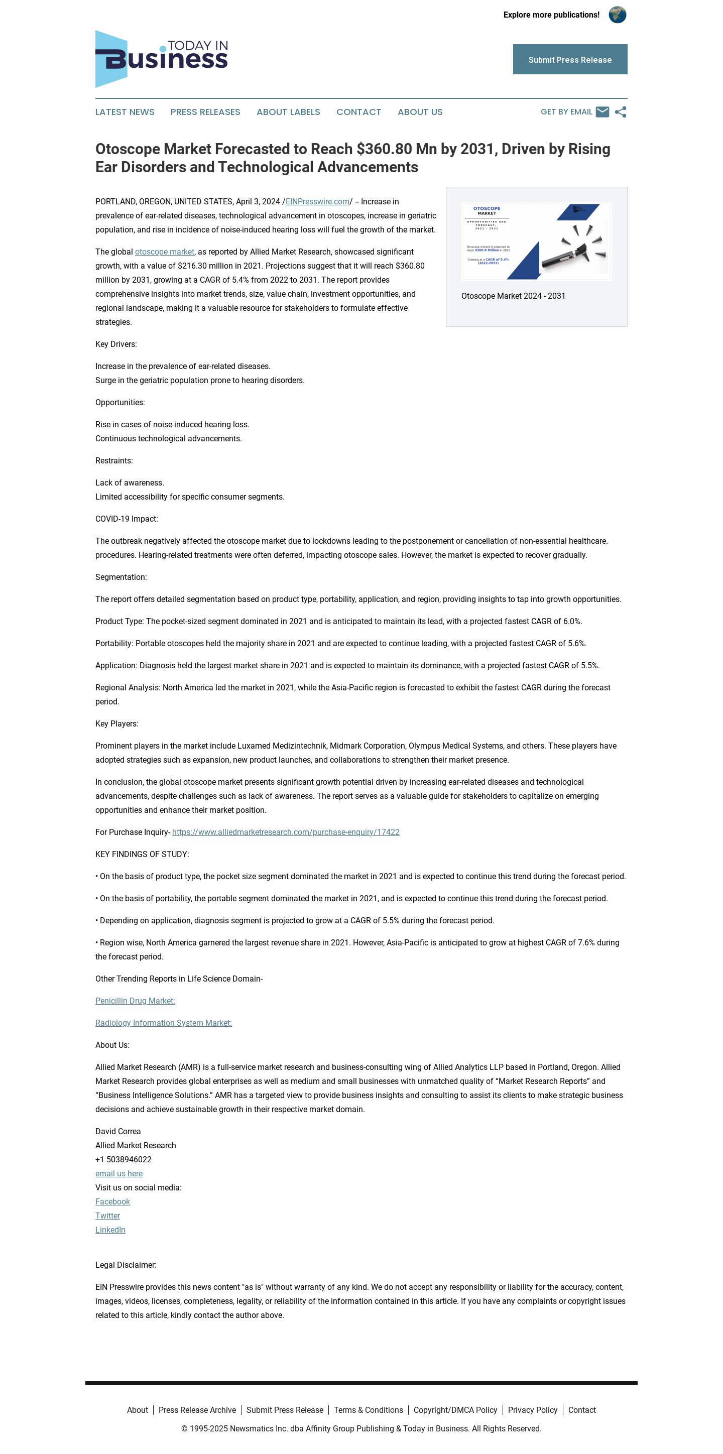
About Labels (288, 111)
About (137, 1410)
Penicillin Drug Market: (135, 1001)
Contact (359, 111)
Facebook (112, 1201)
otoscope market (164, 252)
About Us (420, 111)
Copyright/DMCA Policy (456, 1410)
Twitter (107, 1216)
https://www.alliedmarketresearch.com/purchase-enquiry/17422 (286, 832)
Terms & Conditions (368, 1410)
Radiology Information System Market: (163, 1023)
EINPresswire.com (317, 201)
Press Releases (205, 111)
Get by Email (575, 112)
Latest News (125, 111)
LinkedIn (110, 1230)
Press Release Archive (197, 1410)
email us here (119, 1173)
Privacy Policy (533, 1410)
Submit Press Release (285, 1410)
